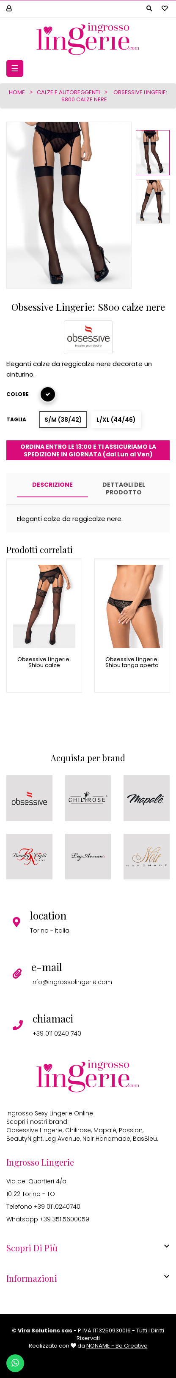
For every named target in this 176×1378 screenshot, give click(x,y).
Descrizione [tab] (52, 484)
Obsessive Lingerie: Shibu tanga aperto (132, 662)
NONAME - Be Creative (117, 1346)
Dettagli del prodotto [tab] (123, 488)
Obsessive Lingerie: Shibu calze (44, 662)
